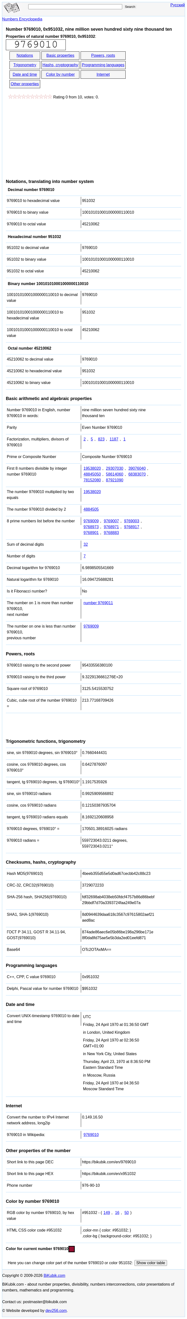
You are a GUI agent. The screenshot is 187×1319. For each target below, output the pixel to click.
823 (101, 439)
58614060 (114, 474)
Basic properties (61, 55)
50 (126, 1213)
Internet (103, 74)
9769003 (131, 521)
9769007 (111, 521)
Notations (25, 55)
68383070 (137, 474)
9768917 (131, 527)
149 (106, 1213)
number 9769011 (98, 603)
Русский (177, 5)
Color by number (60, 74)
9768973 (91, 527)
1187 (114, 439)
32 (86, 544)
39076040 (137, 468)
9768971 (111, 527)
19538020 (92, 468)
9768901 (91, 533)
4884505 (91, 509)
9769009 (91, 521)
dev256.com (56, 1311)
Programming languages (103, 65)
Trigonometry (24, 65)
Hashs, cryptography (60, 65)
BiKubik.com (54, 1275)
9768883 (111, 533)
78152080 (92, 480)
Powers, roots (103, 55)
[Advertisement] (47, 137)
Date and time (25, 74)
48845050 (92, 474)
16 (117, 1213)
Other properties (25, 84)
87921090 (114, 480)
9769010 (91, 1135)
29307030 (114, 468)
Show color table (150, 1263)
